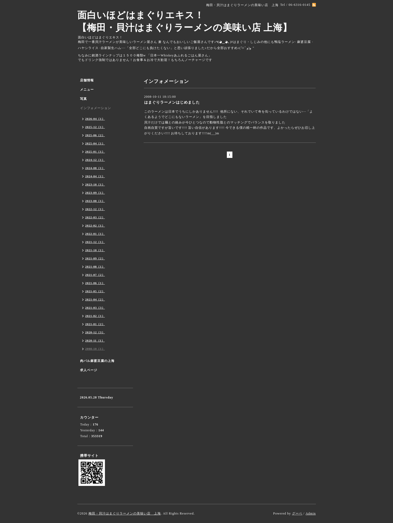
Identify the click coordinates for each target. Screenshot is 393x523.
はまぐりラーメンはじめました (172, 102)
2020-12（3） (95, 332)
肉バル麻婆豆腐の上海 (97, 361)
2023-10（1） (95, 184)
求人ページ (88, 370)
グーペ (297, 513)
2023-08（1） (95, 200)
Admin (311, 513)
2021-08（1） (95, 266)
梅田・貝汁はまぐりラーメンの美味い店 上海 (125, 513)
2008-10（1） (95, 348)
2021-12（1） (95, 241)
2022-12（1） (95, 209)
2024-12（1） (95, 159)
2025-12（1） (95, 126)
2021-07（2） (95, 274)
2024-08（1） (95, 168)
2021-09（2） (95, 258)
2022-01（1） (95, 233)
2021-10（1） (95, 250)
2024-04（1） (95, 176)
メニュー (87, 89)
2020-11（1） (95, 340)
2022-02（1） (95, 225)
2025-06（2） (95, 135)
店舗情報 (87, 80)
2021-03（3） (95, 307)
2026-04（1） (95, 118)
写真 (83, 99)
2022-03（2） (95, 217)
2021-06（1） (95, 283)
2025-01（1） (95, 151)
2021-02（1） (95, 315)
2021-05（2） (95, 291)
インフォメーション (95, 108)
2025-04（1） (95, 143)
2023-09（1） (95, 192)
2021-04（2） (95, 299)
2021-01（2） (95, 324)
